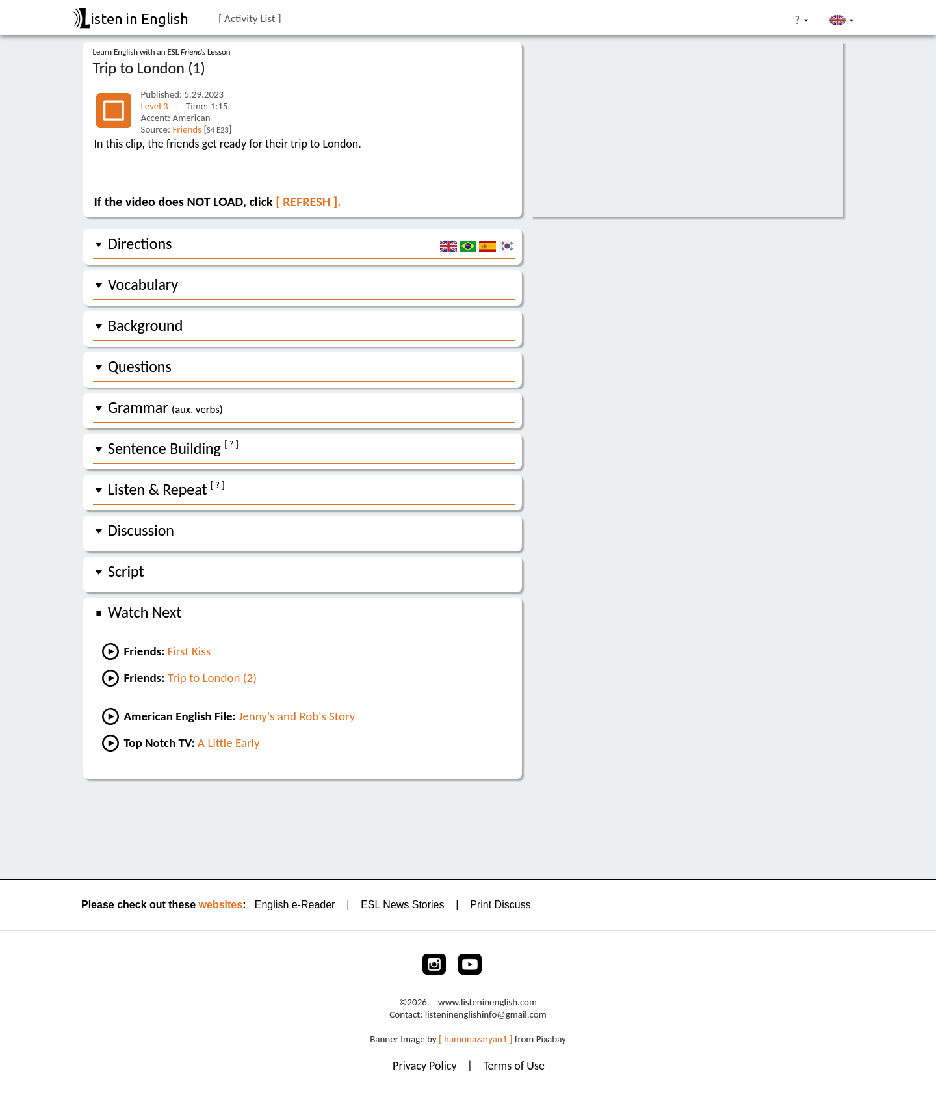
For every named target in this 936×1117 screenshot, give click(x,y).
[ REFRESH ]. (308, 201)
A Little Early (228, 742)
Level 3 (154, 106)
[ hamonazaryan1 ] (475, 1039)
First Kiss (189, 651)
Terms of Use (514, 1065)
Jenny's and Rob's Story (297, 716)
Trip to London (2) (212, 677)
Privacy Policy (426, 1065)
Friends (187, 129)
